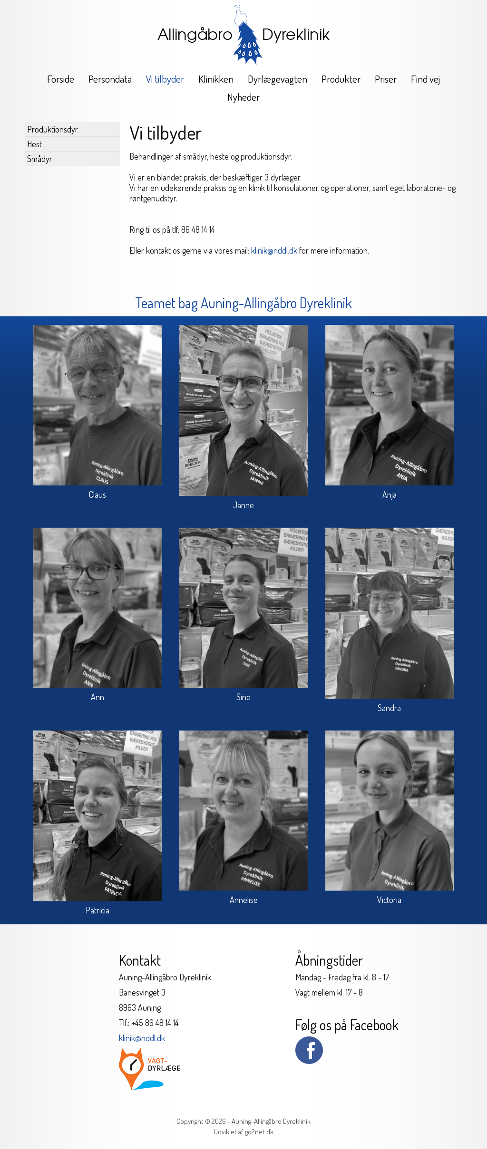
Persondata (110, 78)
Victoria (389, 899)
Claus (97, 494)
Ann (97, 697)
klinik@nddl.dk (274, 250)
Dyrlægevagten (277, 78)
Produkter (340, 78)
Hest (34, 144)
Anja (389, 494)
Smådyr (39, 158)
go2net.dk (259, 1131)
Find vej (425, 78)
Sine (243, 697)
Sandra (389, 708)
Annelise (244, 899)
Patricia (97, 910)
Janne (243, 505)
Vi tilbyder (165, 78)
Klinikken (216, 78)
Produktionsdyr (52, 129)
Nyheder (243, 96)
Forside (60, 78)
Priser (386, 78)
